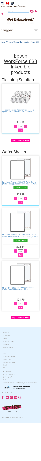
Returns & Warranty (9, 356)
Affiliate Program (8, 347)
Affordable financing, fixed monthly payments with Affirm (20, 383)
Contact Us (6, 335)
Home (3, 42)
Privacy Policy (7, 359)
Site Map (5, 368)
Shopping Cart (8, 377)
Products (6, 344)
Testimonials (7, 380)
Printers (10, 42)
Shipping (5, 365)
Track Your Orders (9, 374)
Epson (16, 42)
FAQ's (5, 338)
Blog (4, 353)
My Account (7, 371)
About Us (6, 332)
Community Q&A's (8, 341)
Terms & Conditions (9, 362)
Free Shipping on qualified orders (13, 6)
